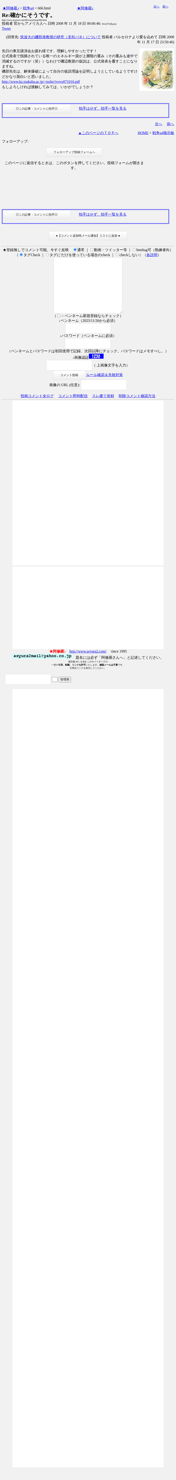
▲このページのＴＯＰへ (98, 133)
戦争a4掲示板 (163, 133)
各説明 (151, 255)
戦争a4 (28, 8)
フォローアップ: (15, 141)
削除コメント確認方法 (137, 407)
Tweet (6, 28)
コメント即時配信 (73, 407)
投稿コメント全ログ (37, 407)
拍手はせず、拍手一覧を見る (102, 108)
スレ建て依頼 (103, 407)
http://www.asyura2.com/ (88, 662)
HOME (143, 133)
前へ (165, 6)
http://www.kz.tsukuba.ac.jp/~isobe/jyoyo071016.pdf (41, 82)
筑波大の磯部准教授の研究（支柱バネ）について (60, 37)
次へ (157, 6)
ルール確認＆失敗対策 (104, 386)
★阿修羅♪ (11, 8)
